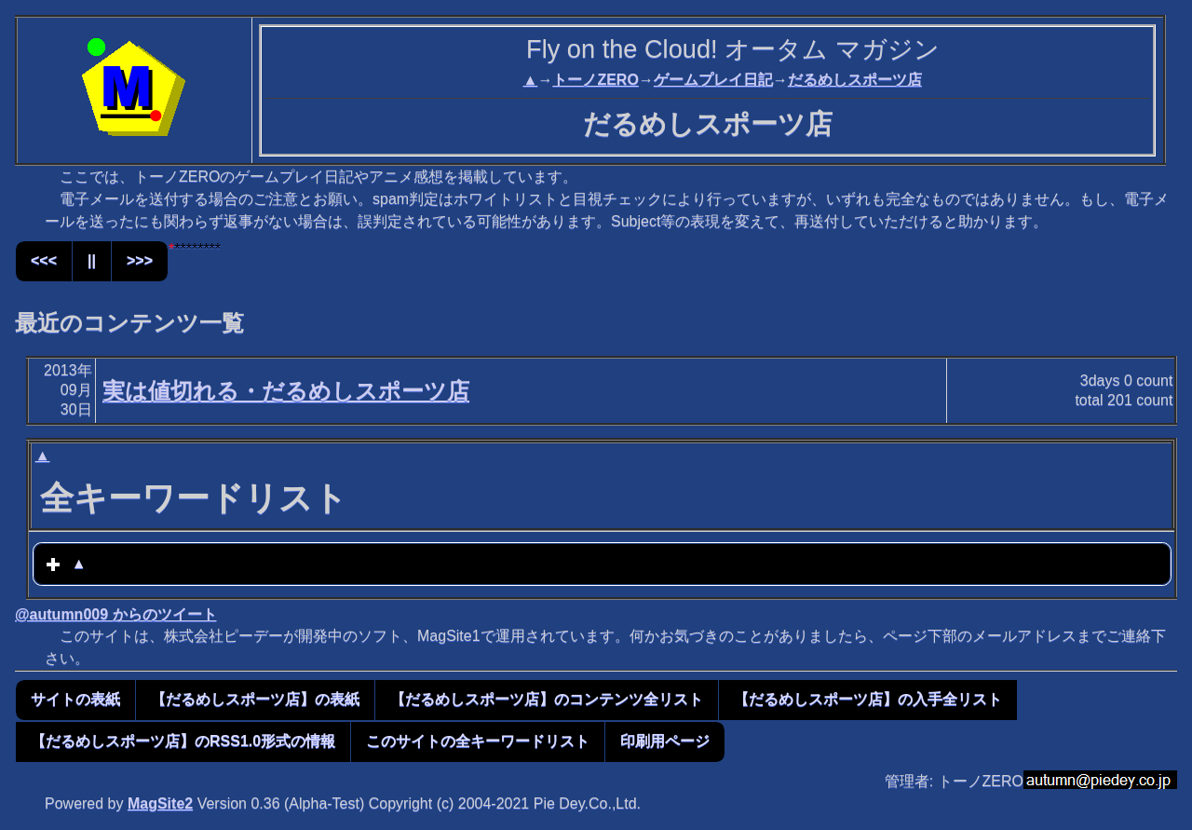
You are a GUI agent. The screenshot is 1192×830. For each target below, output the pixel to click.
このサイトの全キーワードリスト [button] (477, 741)
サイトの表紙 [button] (75, 699)
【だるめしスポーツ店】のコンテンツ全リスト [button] (546, 699)
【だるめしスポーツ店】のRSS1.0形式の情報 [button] (183, 741)
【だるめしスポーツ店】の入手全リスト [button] (868, 699)
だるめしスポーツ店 (855, 80)
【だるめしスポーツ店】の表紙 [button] (255, 699)
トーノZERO (595, 80)
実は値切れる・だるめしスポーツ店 (285, 390)
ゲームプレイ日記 (713, 80)
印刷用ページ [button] (665, 741)
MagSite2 (160, 803)
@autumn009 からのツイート (116, 614)
